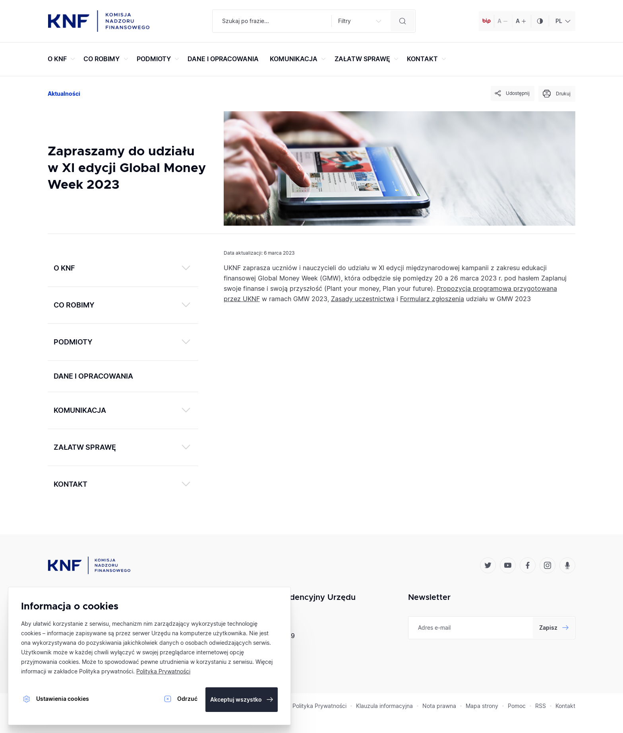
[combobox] (562, 21)
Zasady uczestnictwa (363, 299)
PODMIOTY (159, 59)
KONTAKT (427, 59)
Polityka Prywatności (319, 705)
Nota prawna (439, 705)
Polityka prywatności (106, 671)
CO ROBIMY (106, 59)
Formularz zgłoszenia (432, 299)
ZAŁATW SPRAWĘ (367, 59)
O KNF (62, 59)
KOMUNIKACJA (299, 59)
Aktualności (64, 93)
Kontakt (565, 705)
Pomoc (517, 705)
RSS (540, 705)
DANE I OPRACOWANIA (223, 59)
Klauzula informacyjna (384, 705)
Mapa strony (482, 705)
